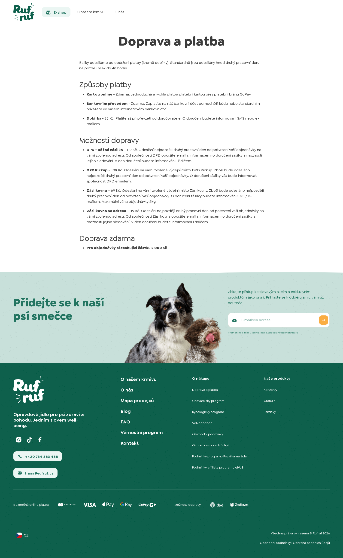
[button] (56, 12)
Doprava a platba (205, 390)
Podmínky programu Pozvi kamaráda (219, 456)
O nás (127, 390)
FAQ (125, 422)
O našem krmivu (139, 379)
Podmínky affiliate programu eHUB (218, 467)
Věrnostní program (142, 432)
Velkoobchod (202, 423)
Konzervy (270, 390)
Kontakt (130, 443)
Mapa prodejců (137, 401)
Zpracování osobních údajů (282, 332)
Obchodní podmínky (207, 434)
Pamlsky (270, 412)
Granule (270, 401)
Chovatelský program (208, 401)
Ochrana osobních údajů (210, 445)
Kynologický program (208, 412)
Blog (126, 411)
